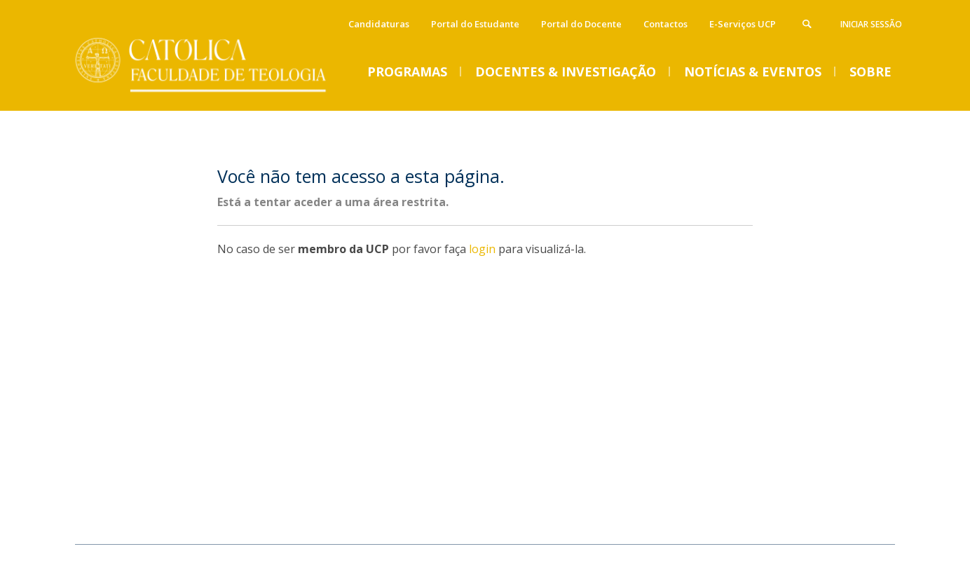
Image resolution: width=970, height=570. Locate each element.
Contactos (665, 24)
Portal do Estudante (475, 24)
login (482, 249)
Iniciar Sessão (871, 24)
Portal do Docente (581, 24)
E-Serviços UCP (742, 24)
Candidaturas (378, 24)
